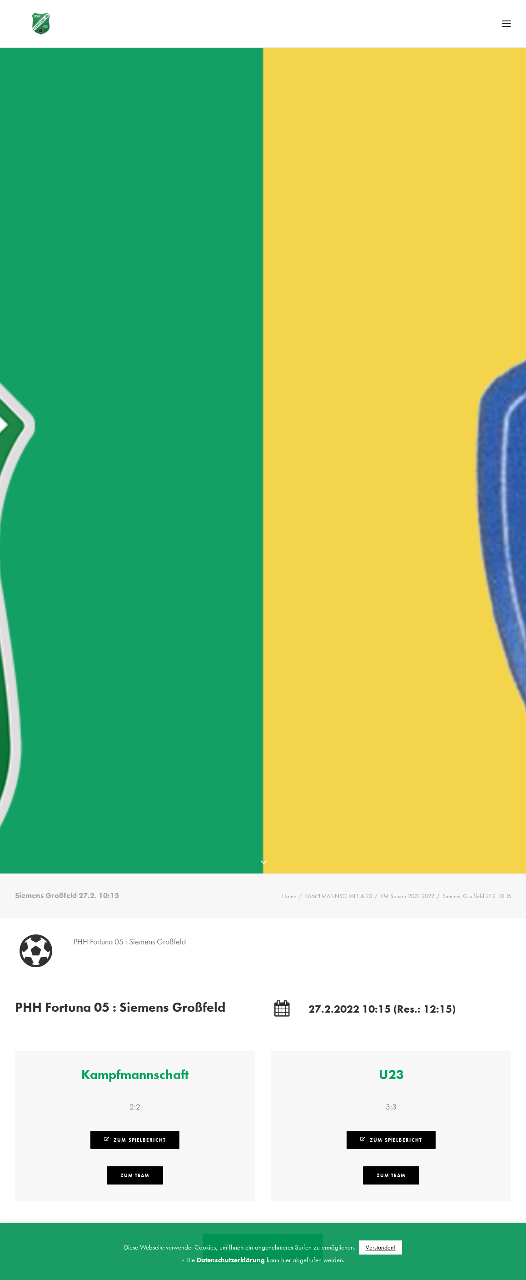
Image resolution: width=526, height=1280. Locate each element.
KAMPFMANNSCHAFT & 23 (338, 891)
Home (289, 891)
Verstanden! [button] (381, 1247)
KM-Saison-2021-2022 (407, 891)
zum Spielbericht (135, 1135)
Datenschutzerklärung (231, 1260)
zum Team (135, 1171)
